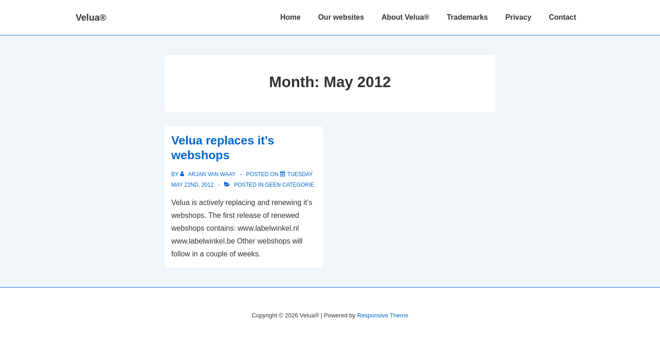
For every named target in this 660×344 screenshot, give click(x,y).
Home (290, 17)
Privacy (519, 17)
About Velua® (405, 17)
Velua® (91, 17)
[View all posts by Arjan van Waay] (208, 174)
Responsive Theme (382, 315)
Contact (562, 17)
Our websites (341, 17)
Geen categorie (289, 185)
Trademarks (467, 17)
